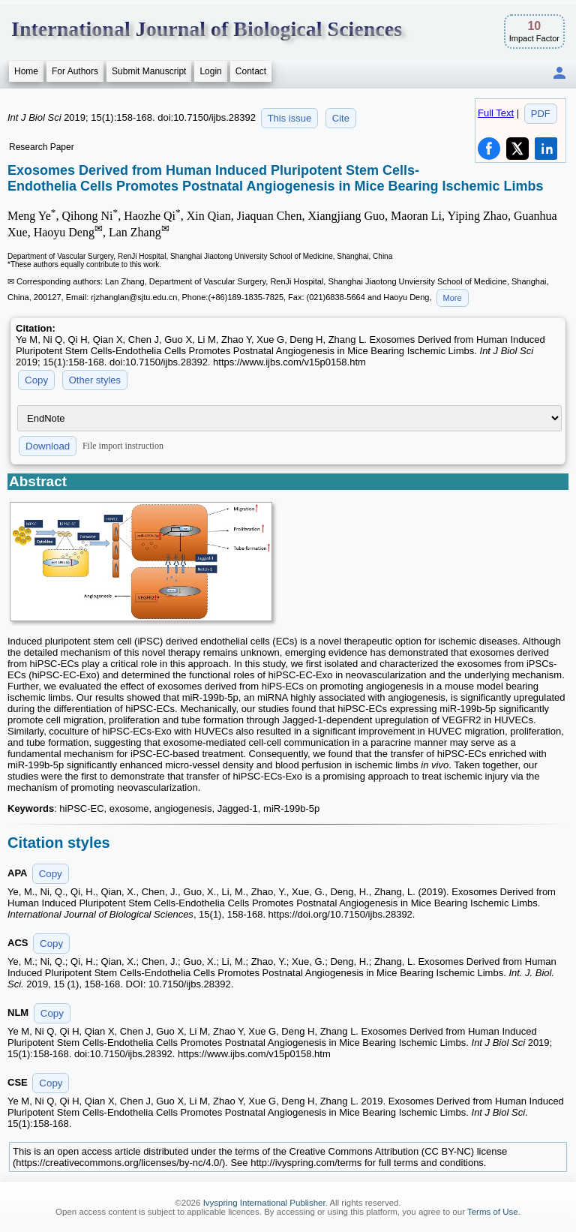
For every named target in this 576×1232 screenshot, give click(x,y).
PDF (540, 113)
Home (26, 71)
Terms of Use (492, 1211)
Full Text (496, 113)
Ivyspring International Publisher (264, 1202)
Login (210, 71)
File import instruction (123, 445)
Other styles (95, 380)
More (452, 297)
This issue (290, 118)
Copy (36, 380)
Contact (251, 71)
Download (48, 446)
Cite (341, 118)
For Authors (75, 71)
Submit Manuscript (149, 71)
